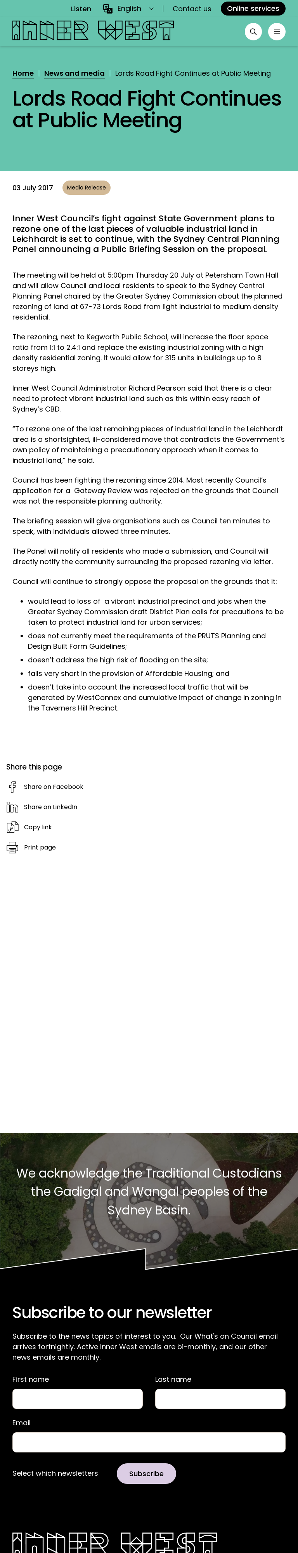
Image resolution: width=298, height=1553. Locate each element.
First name (30, 1379)
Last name (173, 1379)
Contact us (192, 9)
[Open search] (251, 32)
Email (21, 1423)
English (129, 8)
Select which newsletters (55, 1474)
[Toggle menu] (276, 32)
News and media (74, 73)
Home (23, 73)
